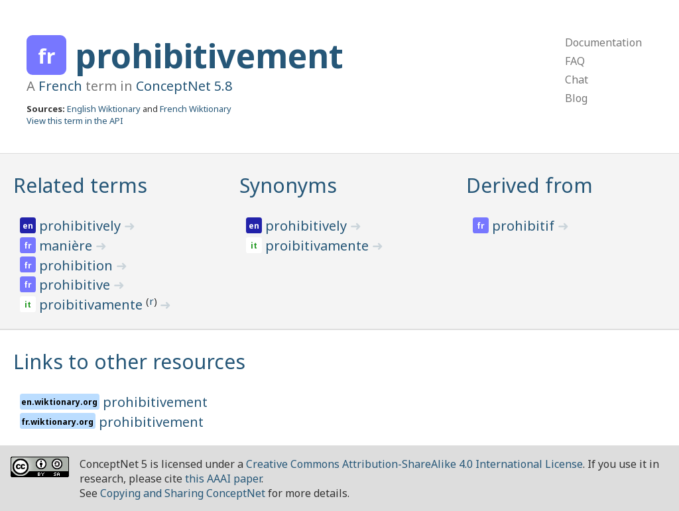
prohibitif (525, 226)
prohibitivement (209, 55)
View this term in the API (75, 121)
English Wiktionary (104, 109)
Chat (576, 79)
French (60, 86)
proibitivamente (92, 304)
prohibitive (76, 285)
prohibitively (81, 226)
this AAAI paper (223, 478)
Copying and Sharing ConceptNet (182, 493)
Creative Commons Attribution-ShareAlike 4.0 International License (414, 464)
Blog (576, 98)
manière (67, 246)
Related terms (80, 185)
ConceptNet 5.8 (184, 86)
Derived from (529, 185)
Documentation (603, 42)
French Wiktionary (195, 109)
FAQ (575, 61)
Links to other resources (129, 361)
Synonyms (288, 185)
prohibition (77, 265)
